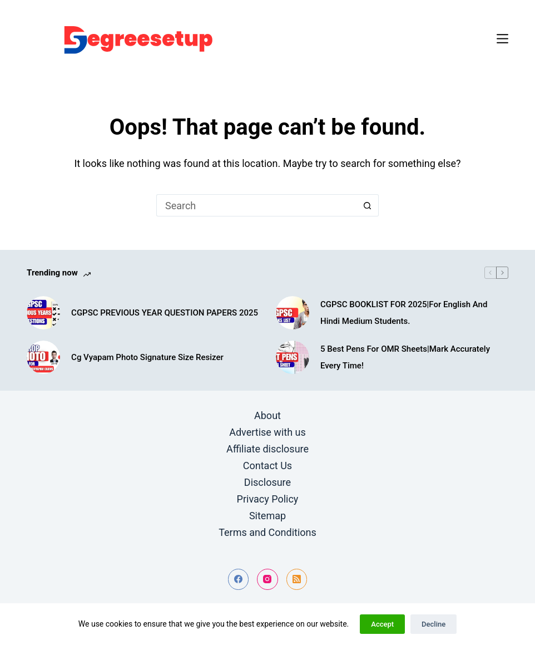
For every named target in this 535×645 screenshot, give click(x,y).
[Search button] (367, 205)
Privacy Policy (268, 499)
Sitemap (267, 515)
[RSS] (297, 579)
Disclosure (267, 482)
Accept (382, 624)
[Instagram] (267, 579)
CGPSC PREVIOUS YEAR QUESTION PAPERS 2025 (164, 313)
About (267, 415)
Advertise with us (267, 432)
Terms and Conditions (267, 532)
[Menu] (502, 39)
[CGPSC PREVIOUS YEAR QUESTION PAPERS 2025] (43, 312)
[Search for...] (256, 205)
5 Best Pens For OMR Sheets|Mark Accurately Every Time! (405, 357)
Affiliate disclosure (267, 449)
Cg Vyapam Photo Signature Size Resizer (147, 357)
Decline (433, 624)
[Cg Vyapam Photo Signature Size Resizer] (43, 357)
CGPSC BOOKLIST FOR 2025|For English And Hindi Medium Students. (403, 312)
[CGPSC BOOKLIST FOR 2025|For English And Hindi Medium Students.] (292, 312)
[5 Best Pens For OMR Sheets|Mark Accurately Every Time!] (292, 357)
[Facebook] (238, 579)
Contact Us (267, 465)
